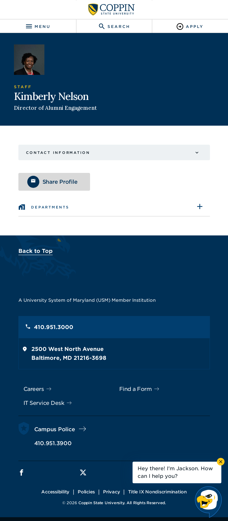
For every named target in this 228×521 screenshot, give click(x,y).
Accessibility (55, 491)
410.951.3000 (53, 327)
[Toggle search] (114, 26)
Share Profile (60, 182)
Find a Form (135, 389)
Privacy (111, 491)
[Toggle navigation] (38, 26)
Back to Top (35, 251)
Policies (86, 491)
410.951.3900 (53, 443)
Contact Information (58, 152)
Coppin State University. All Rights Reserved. (122, 502)
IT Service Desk (43, 403)
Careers (33, 389)
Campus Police (54, 429)
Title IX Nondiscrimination (157, 491)
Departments (50, 207)
